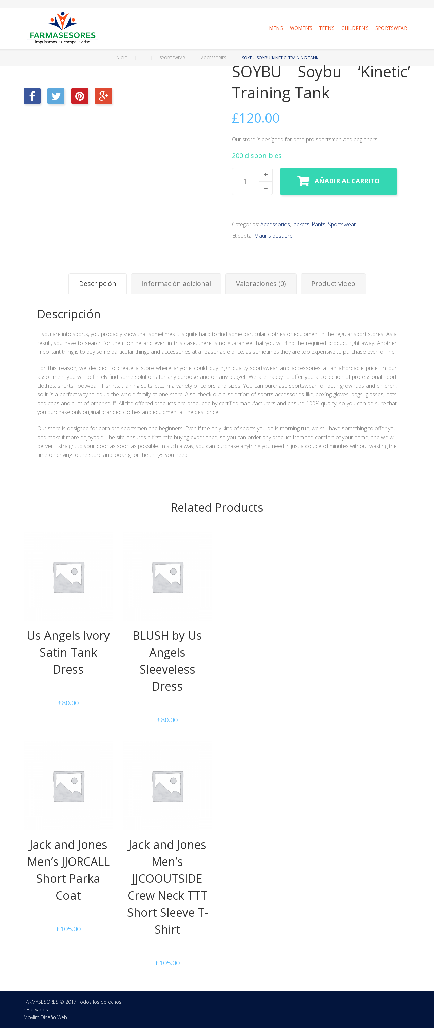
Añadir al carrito (347, 181)
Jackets (300, 224)
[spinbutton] (252, 181)
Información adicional (176, 283)
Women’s (301, 28)
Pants (319, 224)
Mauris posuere (273, 235)
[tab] (97, 283)
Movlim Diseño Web (45, 1017)
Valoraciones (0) (261, 283)
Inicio (122, 58)
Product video (333, 283)
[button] (265, 174)
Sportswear (391, 28)
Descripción (97, 283)
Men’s (276, 28)
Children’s (355, 28)
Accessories (213, 58)
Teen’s (327, 28)
